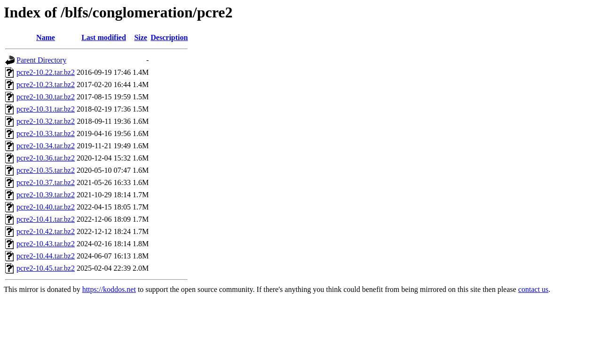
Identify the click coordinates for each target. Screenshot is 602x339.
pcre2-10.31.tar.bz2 (45, 109)
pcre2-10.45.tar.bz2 (45, 268)
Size (140, 37)
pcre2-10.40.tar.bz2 (45, 207)
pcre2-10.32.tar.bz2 (45, 121)
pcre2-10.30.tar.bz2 (45, 97)
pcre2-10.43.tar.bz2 (45, 244)
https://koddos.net (109, 289)
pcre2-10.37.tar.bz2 (45, 182)
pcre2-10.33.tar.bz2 (45, 133)
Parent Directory (41, 60)
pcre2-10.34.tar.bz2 (45, 146)
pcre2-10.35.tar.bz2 (45, 170)
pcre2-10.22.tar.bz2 (45, 72)
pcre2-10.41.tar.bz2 (45, 219)
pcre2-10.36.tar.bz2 (45, 158)
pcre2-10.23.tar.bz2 (45, 85)
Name (45, 37)
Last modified (103, 37)
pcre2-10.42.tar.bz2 (45, 231)
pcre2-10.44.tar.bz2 (45, 256)
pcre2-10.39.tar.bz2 (45, 195)
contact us (533, 289)
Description (169, 37)
